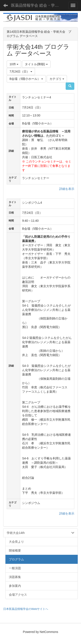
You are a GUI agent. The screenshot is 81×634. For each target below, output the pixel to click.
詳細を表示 (66, 189)
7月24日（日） (21, 71)
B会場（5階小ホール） (26, 79)
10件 (14, 64)
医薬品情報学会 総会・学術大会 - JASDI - (38, 5)
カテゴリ (56, 79)
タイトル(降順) (36, 64)
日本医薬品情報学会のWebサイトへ (25, 609)
